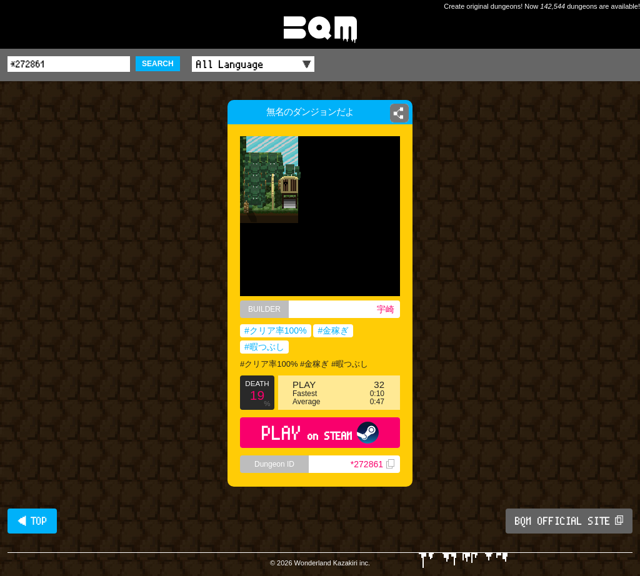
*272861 (372, 464)
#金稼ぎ (333, 330)
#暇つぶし (264, 347)
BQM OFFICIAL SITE (569, 521)
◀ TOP (32, 521)
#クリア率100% (275, 330)
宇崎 (385, 309)
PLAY (320, 433)
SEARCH (158, 63)
